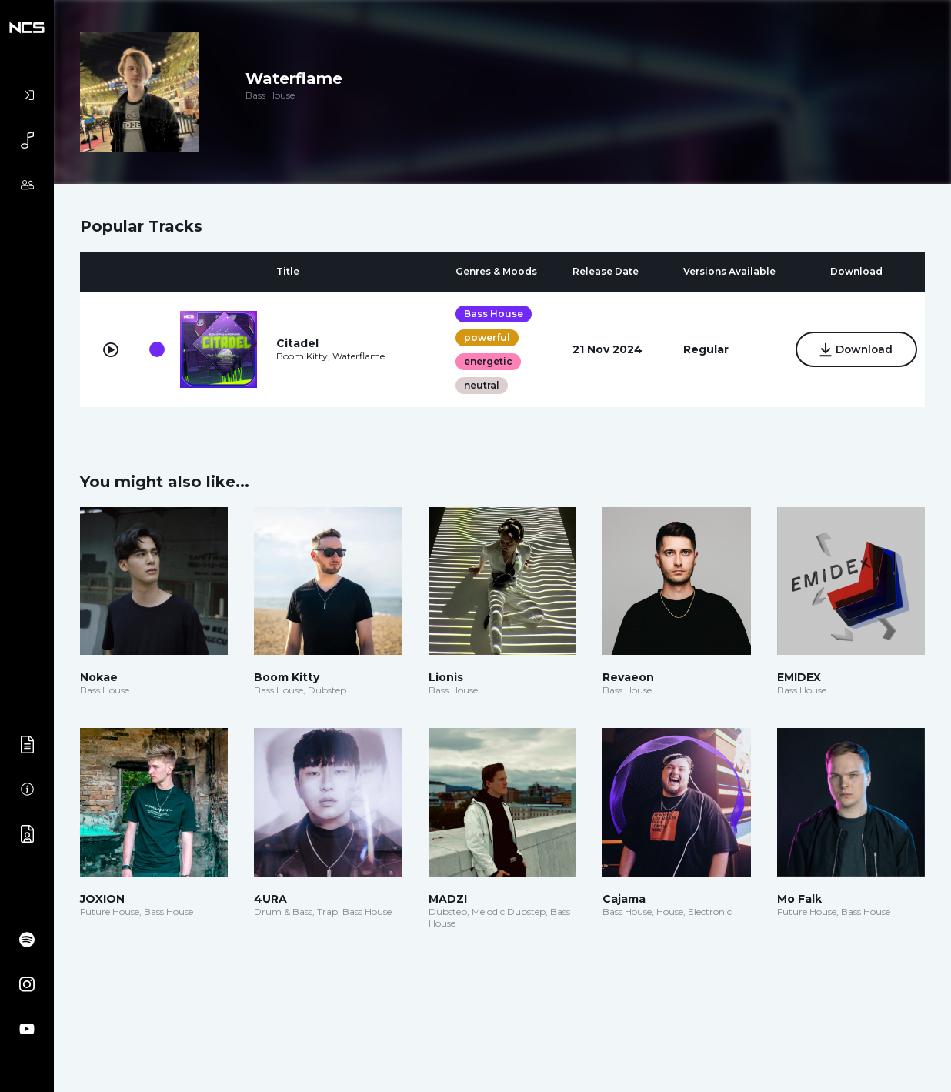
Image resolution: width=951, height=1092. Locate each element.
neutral (479, 385)
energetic (486, 361)
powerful (485, 337)
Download (853, 350)
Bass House (491, 313)
